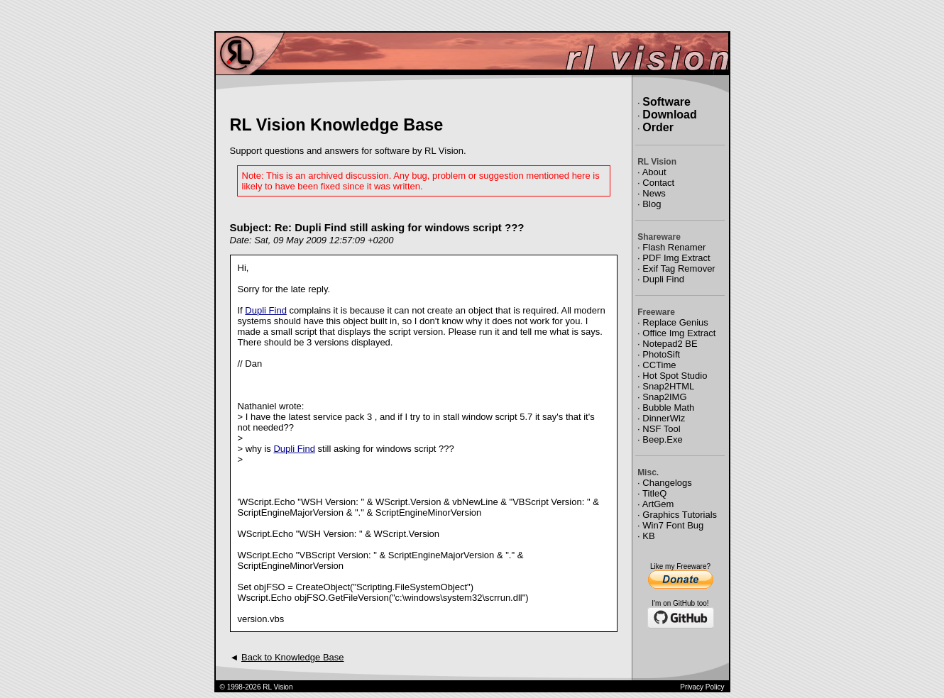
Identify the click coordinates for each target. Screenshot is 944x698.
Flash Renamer (674, 247)
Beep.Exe (662, 439)
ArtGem (658, 504)
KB (648, 536)
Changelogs (666, 482)
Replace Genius (675, 322)
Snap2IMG (664, 397)
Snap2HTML (668, 386)
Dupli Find (266, 310)
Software (666, 102)
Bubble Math (668, 407)
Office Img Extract (678, 333)
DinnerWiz (663, 418)
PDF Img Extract (676, 258)
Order (658, 127)
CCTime (659, 365)
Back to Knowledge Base (292, 657)
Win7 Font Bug (672, 525)
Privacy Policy (702, 687)
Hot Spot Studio (674, 375)
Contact (658, 182)
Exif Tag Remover (678, 268)
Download (669, 115)
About (654, 172)
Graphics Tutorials (679, 514)
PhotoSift (661, 354)
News (654, 193)
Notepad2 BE (669, 343)
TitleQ (654, 493)
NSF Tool (661, 428)
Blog (651, 204)
